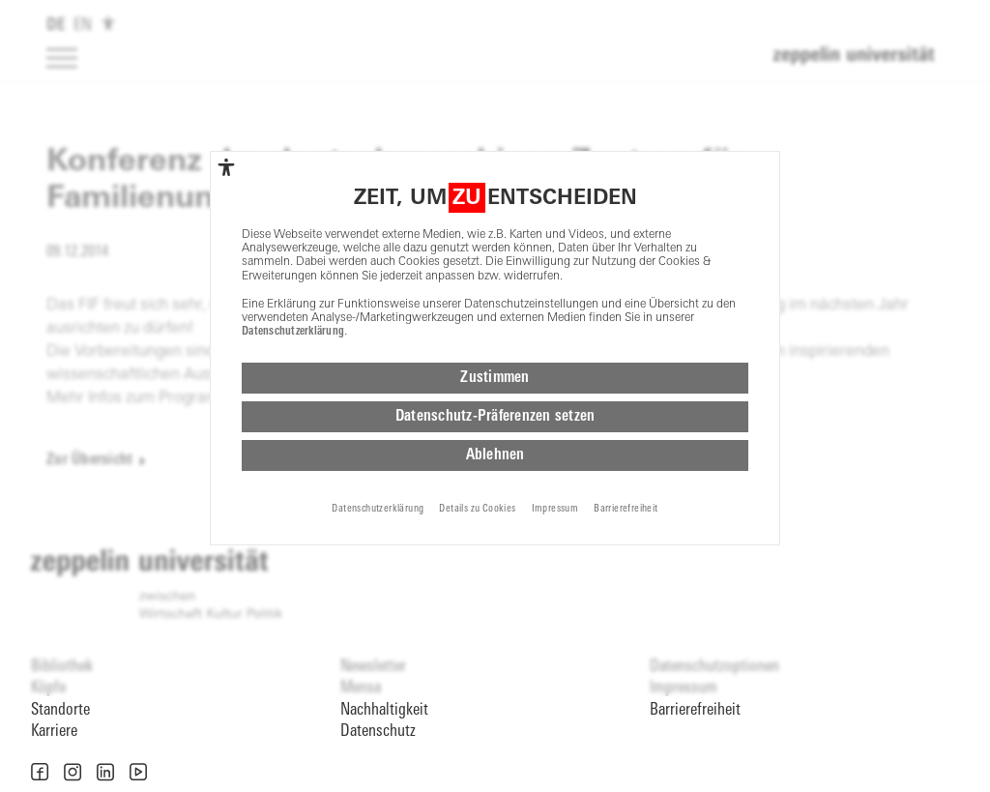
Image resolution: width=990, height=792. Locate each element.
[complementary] (226, 167)
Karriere (54, 731)
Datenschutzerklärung (293, 331)
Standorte (60, 710)
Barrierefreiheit (695, 710)
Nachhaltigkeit (384, 710)
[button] (39, 771)
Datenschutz (378, 731)
